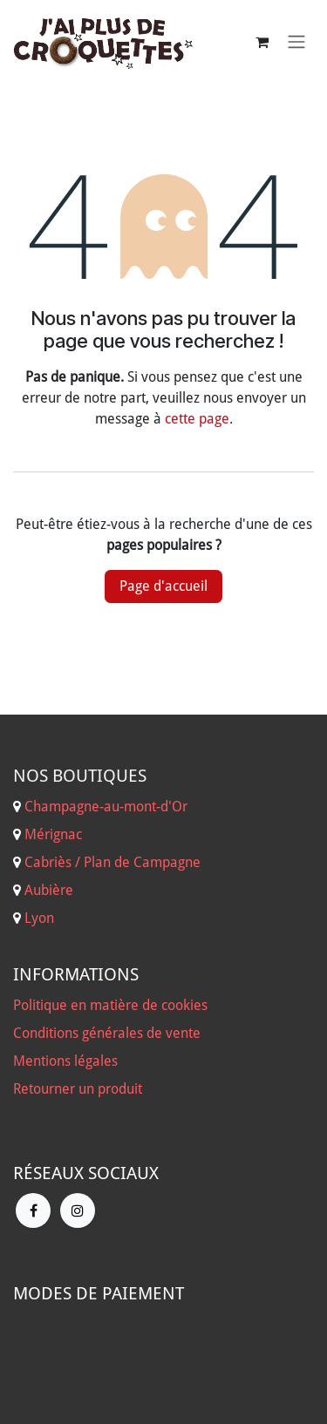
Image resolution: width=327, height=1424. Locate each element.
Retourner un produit (77, 1089)
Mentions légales (65, 1061)
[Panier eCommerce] (261, 41)
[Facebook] (33, 1210)
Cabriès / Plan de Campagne (112, 862)
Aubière (48, 890)
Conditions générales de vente (107, 1033)
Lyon (39, 918)
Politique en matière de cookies (110, 1005)
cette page (197, 418)
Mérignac (51, 834)
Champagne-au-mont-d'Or (105, 806)
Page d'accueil (163, 586)
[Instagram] (77, 1210)
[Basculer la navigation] (296, 42)
